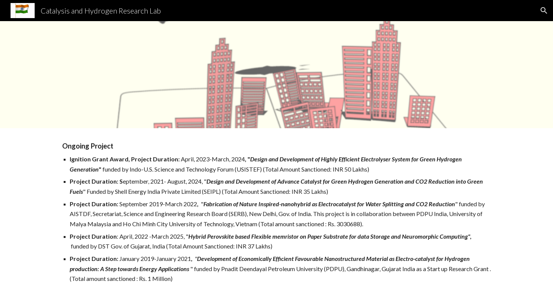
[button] (544, 11)
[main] (276, 212)
